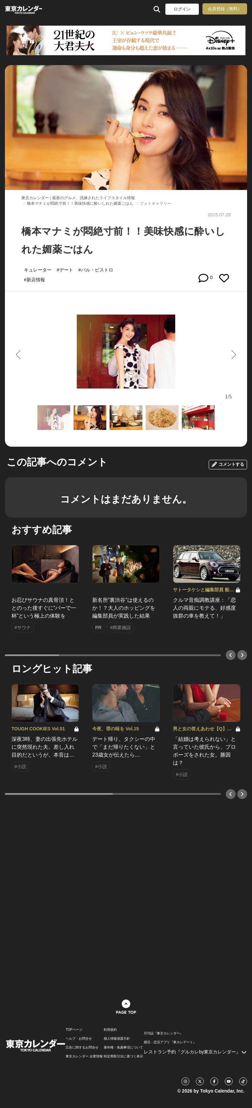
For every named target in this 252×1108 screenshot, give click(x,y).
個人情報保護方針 (117, 1038)
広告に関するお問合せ (82, 1047)
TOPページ (74, 1029)
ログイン (182, 9)
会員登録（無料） (225, 8)
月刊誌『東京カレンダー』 (163, 1033)
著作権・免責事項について (123, 1047)
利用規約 (110, 1029)
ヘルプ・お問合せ (79, 1038)
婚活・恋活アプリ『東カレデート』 (170, 1042)
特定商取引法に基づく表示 (123, 1056)
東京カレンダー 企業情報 (84, 1056)
